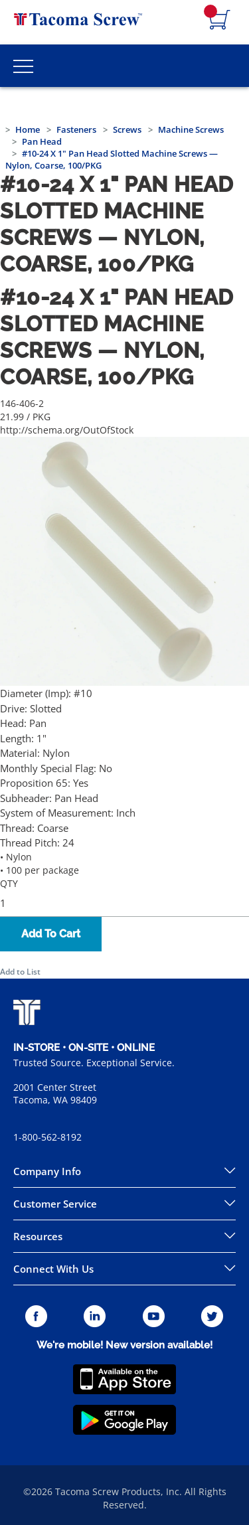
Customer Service (55, 1203)
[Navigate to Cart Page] (220, 20)
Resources (37, 1236)
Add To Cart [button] (50, 933)
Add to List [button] (20, 971)
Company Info (47, 1171)
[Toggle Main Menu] (23, 65)
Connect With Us (53, 1268)
